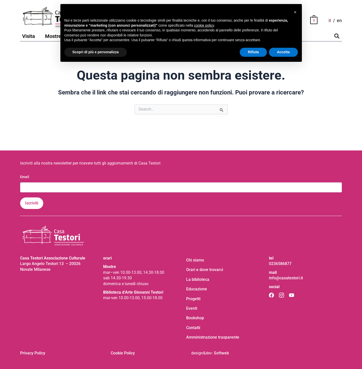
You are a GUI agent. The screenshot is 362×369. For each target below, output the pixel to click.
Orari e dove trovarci (204, 269)
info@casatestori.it (286, 278)
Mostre (53, 36)
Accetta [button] (283, 52)
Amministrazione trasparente (212, 337)
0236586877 (280, 263)
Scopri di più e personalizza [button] (95, 52)
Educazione (196, 289)
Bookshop (195, 317)
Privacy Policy (32, 353)
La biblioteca (197, 279)
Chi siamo (195, 260)
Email (24, 177)
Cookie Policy (123, 353)
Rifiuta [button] (253, 52)
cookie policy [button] (204, 25)
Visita (28, 36)
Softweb (221, 353)
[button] (295, 12)
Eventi (191, 308)
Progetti (193, 298)
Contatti (193, 327)
